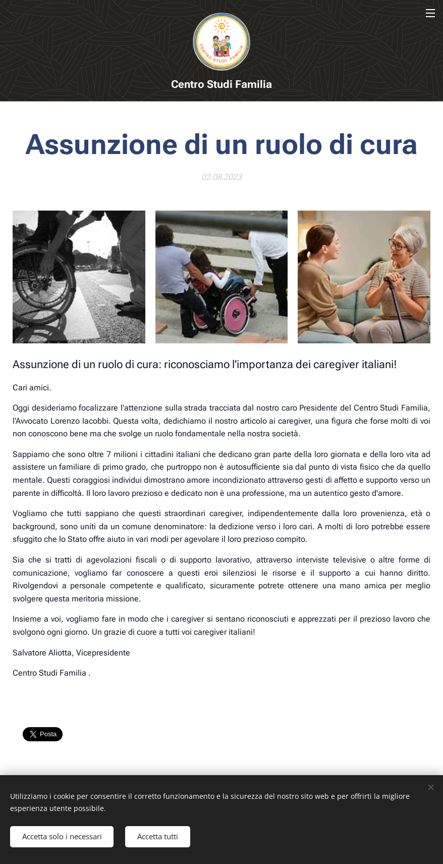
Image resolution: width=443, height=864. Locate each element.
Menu (430, 13)
